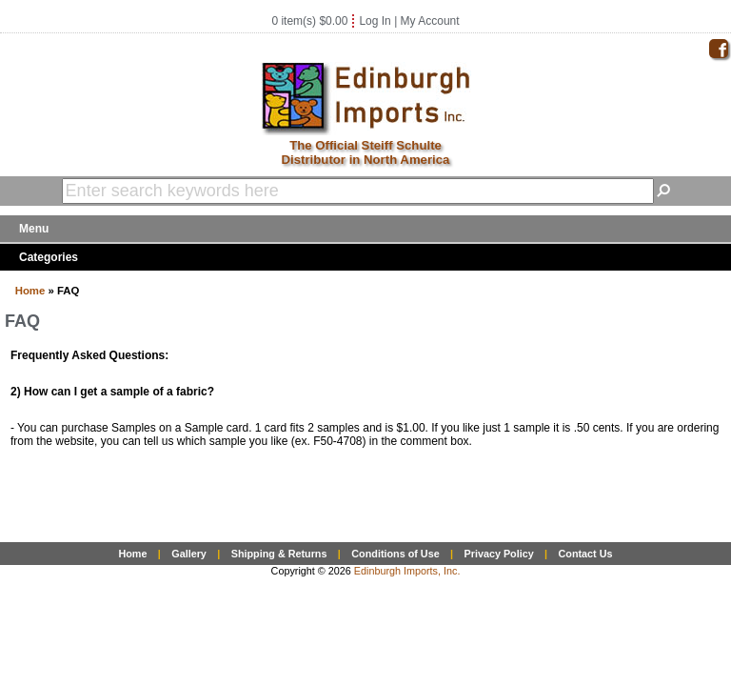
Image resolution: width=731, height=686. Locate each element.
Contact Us (586, 553)
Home (30, 290)
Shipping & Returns (279, 553)
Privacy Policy (498, 553)
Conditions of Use (395, 553)
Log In (374, 21)
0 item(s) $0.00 (309, 21)
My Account (430, 21)
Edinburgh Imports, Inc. (407, 570)
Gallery (189, 553)
